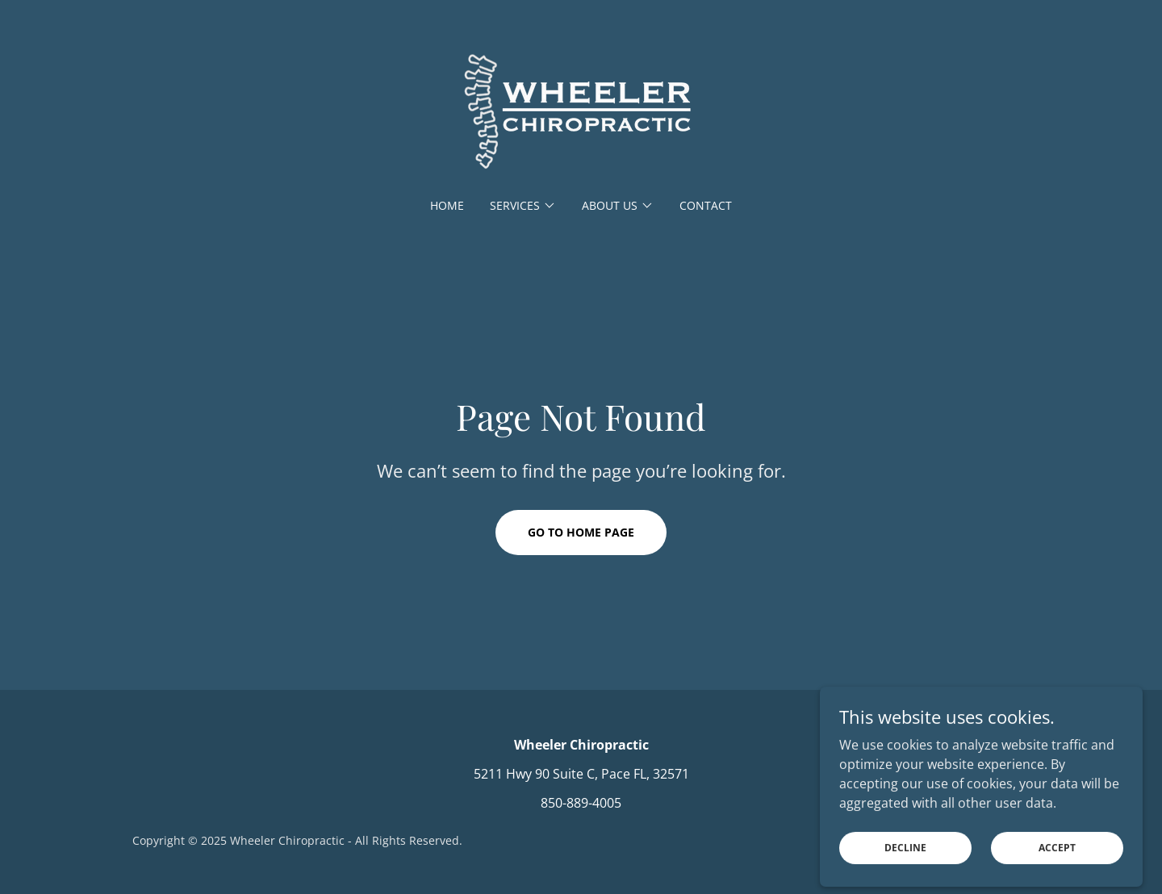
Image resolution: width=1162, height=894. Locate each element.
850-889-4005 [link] (581, 803)
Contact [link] (705, 205)
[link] (581, 110)
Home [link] (447, 205)
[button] (523, 205)
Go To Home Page (581, 532)
